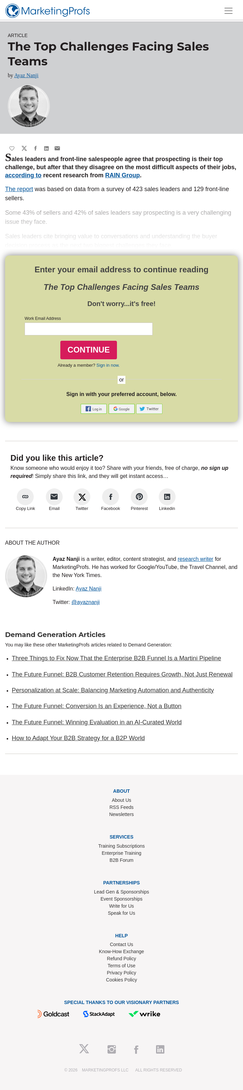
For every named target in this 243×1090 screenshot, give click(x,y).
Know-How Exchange (121, 951)
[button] (94, 409)
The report (19, 189)
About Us (121, 800)
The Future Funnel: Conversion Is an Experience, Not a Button (96, 706)
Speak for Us (121, 913)
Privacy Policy (121, 972)
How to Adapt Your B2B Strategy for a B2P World (78, 738)
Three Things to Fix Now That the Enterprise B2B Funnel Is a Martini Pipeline (116, 658)
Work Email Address (43, 318)
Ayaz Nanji (26, 75)
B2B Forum (121, 860)
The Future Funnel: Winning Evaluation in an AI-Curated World (97, 722)
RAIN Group (122, 175)
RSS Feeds (122, 807)
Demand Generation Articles (55, 635)
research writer (195, 559)
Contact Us (121, 944)
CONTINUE (88, 349)
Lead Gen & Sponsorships (121, 892)
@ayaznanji (85, 602)
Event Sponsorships (121, 899)
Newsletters (121, 814)
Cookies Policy (121, 979)
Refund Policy (121, 958)
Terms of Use (121, 965)
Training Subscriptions (121, 846)
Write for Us (121, 906)
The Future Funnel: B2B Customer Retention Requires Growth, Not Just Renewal (122, 674)
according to (23, 175)
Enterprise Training (122, 853)
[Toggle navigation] (228, 10)
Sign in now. (108, 365)
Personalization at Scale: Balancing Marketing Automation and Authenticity (113, 690)
